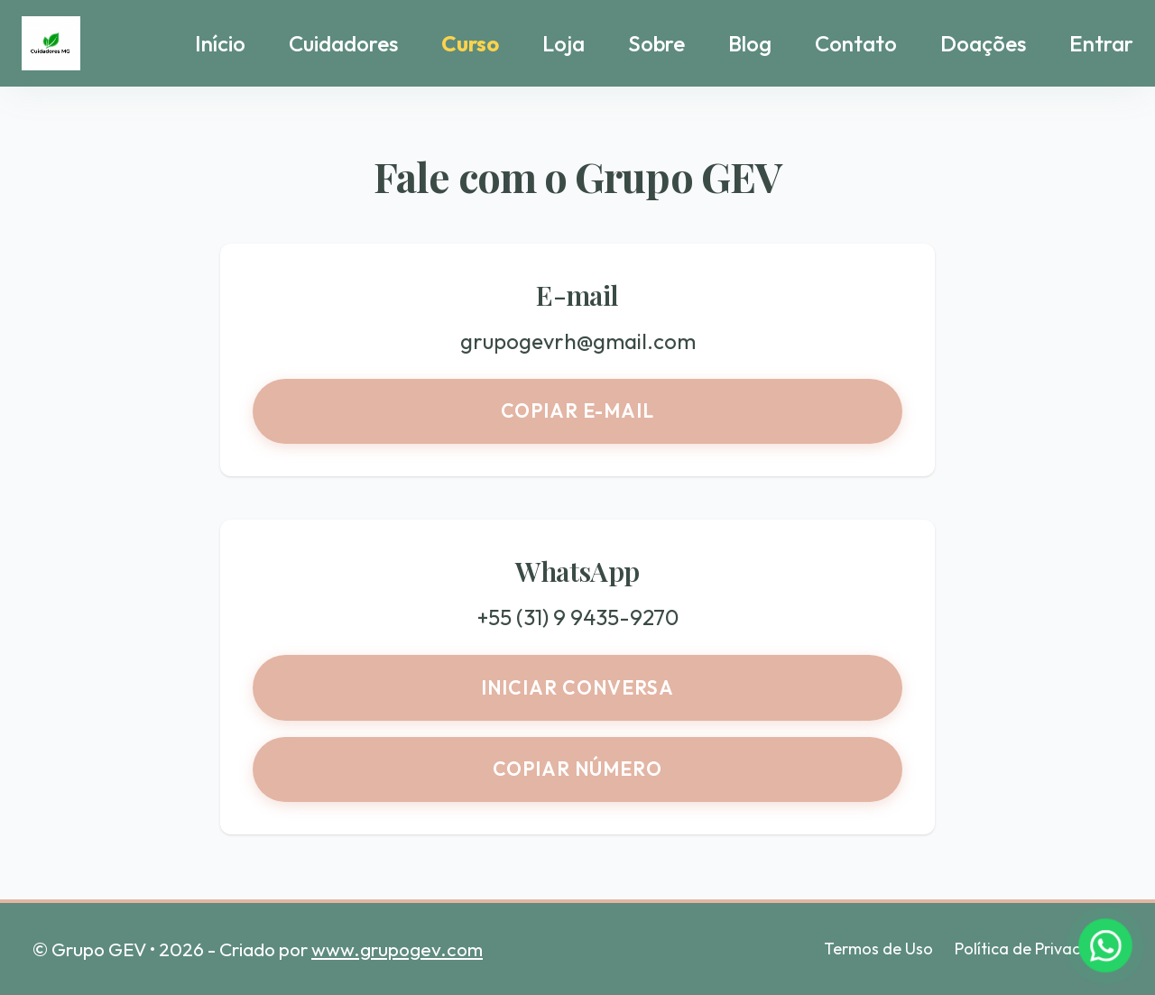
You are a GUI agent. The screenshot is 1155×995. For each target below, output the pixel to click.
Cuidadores (343, 43)
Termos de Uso (878, 948)
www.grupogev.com (397, 949)
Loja (563, 43)
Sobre (656, 43)
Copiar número (578, 768)
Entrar (1101, 43)
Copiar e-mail (578, 410)
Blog (750, 43)
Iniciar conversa (577, 687)
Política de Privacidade (1039, 948)
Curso (470, 43)
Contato (856, 43)
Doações (983, 43)
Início (220, 43)
